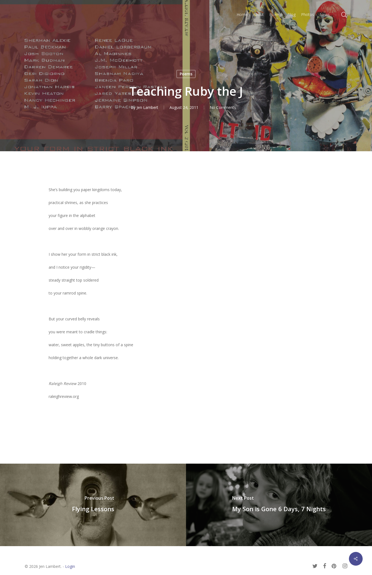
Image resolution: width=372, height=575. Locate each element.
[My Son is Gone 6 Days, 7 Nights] (279, 505)
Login (70, 566)
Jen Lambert (147, 107)
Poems (186, 73)
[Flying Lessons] (93, 505)
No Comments (223, 107)
